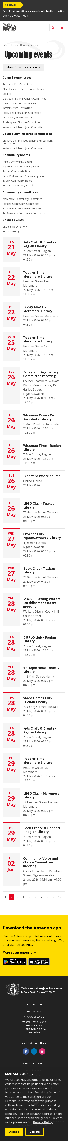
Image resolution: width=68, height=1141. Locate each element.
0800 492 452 (34, 1011)
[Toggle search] (52, 27)
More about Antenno (17, 952)
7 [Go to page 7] (41, 897)
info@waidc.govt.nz (34, 1016)
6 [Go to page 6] (35, 897)
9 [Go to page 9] (53, 897)
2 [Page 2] (11, 897)
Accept (14, 1132)
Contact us (34, 1004)
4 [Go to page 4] (23, 897)
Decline (34, 1132)
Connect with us (34, 1042)
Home (6, 45)
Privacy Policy (43, 1122)
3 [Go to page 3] (17, 897)
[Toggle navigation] (61, 27)
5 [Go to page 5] (29, 897)
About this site (34, 1063)
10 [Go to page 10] (59, 897)
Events (14, 45)
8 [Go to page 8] (47, 897)
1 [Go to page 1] (5, 897)
